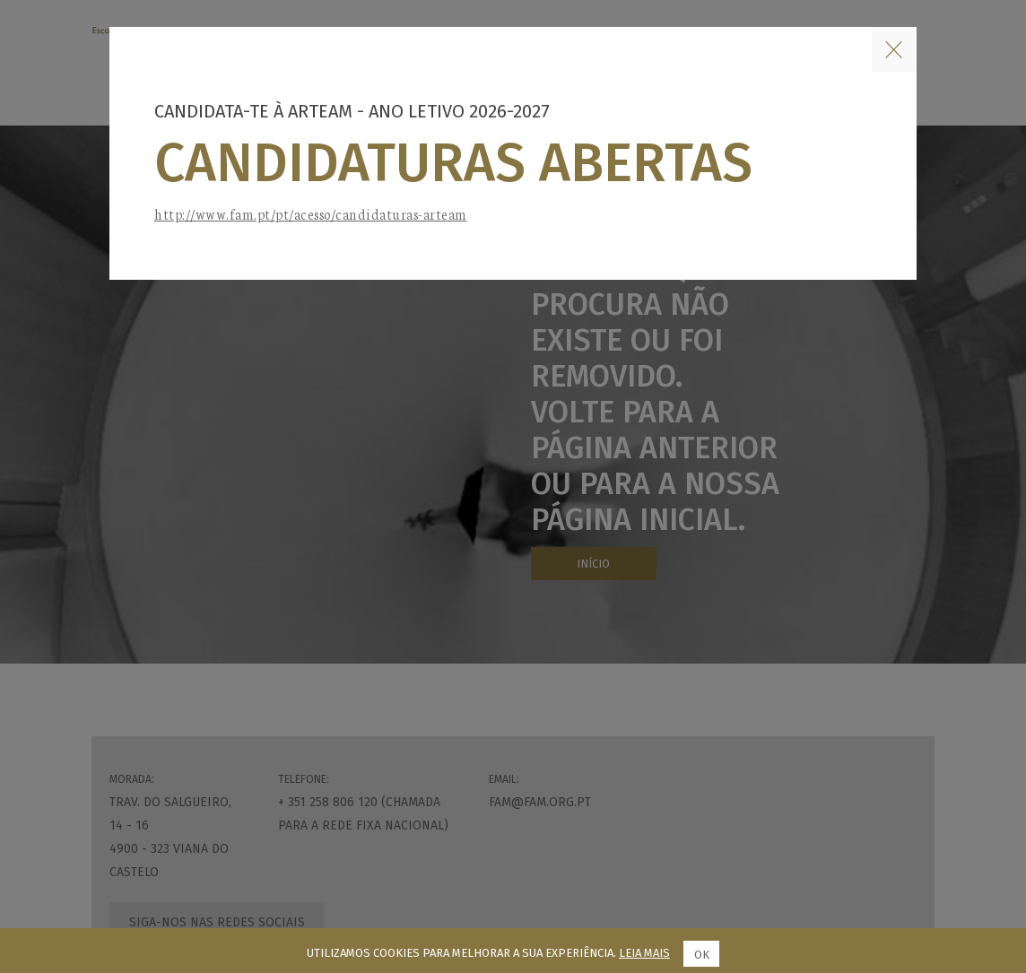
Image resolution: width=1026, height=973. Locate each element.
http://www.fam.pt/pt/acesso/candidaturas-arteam (310, 213)
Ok (701, 954)
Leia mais (644, 953)
